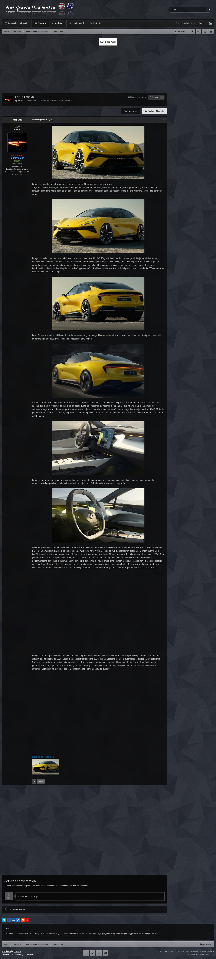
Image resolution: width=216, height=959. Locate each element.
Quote (41, 781)
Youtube (211, 31)
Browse (41, 23)
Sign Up (202, 23)
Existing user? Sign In (185, 23)
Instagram (205, 31)
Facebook (192, 31)
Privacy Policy (17, 955)
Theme (5, 955)
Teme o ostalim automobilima (59, 100)
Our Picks (96, 23)
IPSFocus (17, 951)
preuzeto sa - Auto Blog (43, 757)
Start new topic (130, 111)
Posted (43, 120)
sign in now (61, 886)
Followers (154, 97)
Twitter (198, 31)
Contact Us (30, 955)
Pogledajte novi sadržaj (18, 23)
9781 (17, 161)
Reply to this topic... (30, 896)
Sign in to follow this (138, 97)
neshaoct (22, 100)
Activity (59, 23)
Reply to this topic (156, 111)
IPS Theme (6, 951)
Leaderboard (78, 23)
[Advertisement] (108, 68)
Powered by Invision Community (201, 955)
